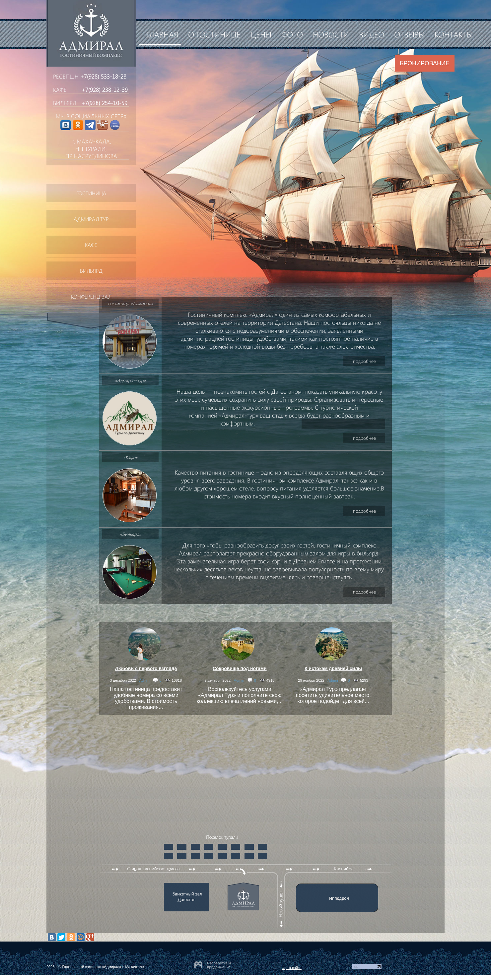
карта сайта (292, 968)
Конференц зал (91, 296)
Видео (371, 34)
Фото (292, 34)
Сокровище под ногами (240, 668)
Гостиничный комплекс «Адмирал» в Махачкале (103, 967)
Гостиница (91, 193)
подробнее (364, 361)
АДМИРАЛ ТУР (91, 218)
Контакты (454, 34)
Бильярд (91, 270)
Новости (331, 34)
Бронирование (425, 63)
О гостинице (214, 34)
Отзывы (409, 34)
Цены (260, 34)
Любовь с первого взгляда (146, 668)
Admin (144, 680)
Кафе (91, 244)
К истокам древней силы (333, 668)
